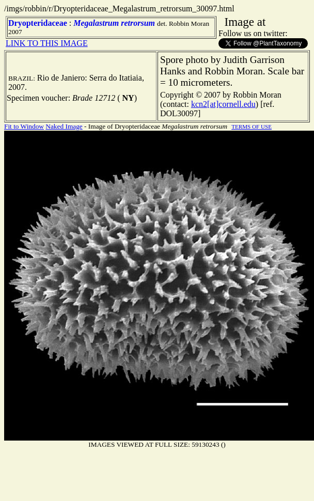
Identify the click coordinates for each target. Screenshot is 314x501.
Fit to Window (24, 126)
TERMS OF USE (251, 126)
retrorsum (138, 23)
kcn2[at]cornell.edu (223, 104)
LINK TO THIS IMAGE (47, 43)
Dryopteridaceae (37, 23)
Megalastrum (96, 23)
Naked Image (63, 126)
